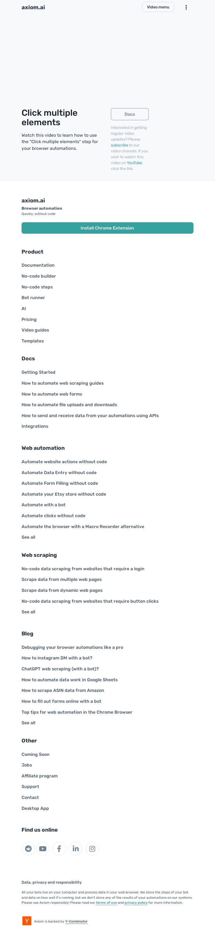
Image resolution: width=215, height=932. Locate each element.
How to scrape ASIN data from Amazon (63, 690)
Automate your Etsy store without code (64, 494)
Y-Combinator (76, 921)
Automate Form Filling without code (60, 483)
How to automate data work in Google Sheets (70, 679)
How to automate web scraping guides (63, 383)
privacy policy (136, 903)
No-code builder (39, 276)
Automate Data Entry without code (59, 472)
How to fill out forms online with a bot (61, 701)
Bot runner (33, 297)
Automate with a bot (44, 504)
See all (28, 537)
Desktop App (35, 808)
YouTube (134, 162)
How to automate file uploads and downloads (69, 404)
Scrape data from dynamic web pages (62, 590)
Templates (33, 341)
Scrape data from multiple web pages (62, 579)
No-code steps (37, 287)
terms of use (106, 903)
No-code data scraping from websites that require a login (83, 568)
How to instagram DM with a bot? (57, 658)
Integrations (35, 426)
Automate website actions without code (64, 461)
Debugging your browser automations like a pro (72, 647)
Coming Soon (36, 754)
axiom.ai (33, 7)
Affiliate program (40, 776)
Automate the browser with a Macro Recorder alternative (83, 526)
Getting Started (38, 372)
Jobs (27, 765)
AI (24, 308)
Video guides (35, 330)
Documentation (38, 265)
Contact (30, 797)
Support (30, 786)
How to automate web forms (52, 394)
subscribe (119, 145)
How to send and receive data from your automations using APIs (90, 415)
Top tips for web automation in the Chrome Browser (77, 712)
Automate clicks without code (53, 515)
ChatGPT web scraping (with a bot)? (60, 668)
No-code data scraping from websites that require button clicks (90, 601)
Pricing (29, 319)
